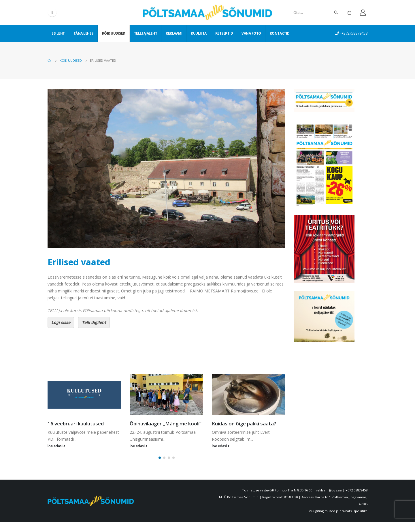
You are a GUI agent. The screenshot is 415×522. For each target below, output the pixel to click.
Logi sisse (60, 322)
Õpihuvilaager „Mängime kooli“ (165, 423)
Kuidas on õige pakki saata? (244, 423)
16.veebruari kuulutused (76, 423)
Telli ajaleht (145, 33)
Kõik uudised (113, 33)
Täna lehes (83, 33)
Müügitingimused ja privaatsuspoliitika (337, 511)
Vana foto (251, 33)
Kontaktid (280, 33)
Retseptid (224, 33)
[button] (159, 458)
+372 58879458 (356, 490)
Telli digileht (94, 322)
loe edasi (56, 446)
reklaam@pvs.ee (329, 490)
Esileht (58, 33)
